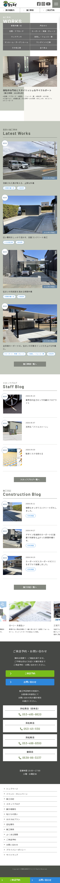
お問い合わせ (30, 682)
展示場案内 (9, 10)
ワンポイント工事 (43, 42)
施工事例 (30, 10)
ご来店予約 (49, 10)
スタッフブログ (13, 804)
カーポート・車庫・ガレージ (43, 31)
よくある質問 (12, 834)
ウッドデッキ (16, 37)
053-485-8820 (31, 714)
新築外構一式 (16, 25)
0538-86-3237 (31, 757)
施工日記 (10, 799)
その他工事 (16, 48)
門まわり (43, 25)
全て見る (43, 48)
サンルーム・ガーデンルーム (16, 42)
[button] (1, 612)
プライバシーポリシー (16, 849)
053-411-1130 (32, 728)
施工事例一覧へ (30, 364)
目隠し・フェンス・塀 (43, 37)
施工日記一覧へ (30, 587)
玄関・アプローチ (16, 31)
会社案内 (10, 824)
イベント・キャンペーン (17, 794)
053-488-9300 (31, 743)
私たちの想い (12, 814)
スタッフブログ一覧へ (30, 479)
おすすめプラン (13, 819)
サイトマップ (12, 854)
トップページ (12, 788)
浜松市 (22, 188)
